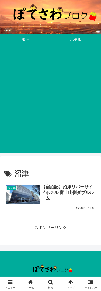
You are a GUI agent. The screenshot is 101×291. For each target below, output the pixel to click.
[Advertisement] (50, 102)
